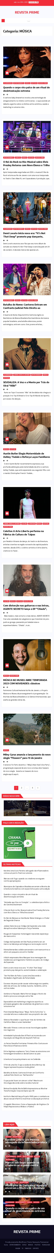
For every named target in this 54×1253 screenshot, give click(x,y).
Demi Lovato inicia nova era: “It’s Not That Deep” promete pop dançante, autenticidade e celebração (24, 236)
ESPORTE (36, 1248)
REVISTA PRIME (27, 12)
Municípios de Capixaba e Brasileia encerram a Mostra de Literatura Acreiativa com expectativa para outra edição (26, 1189)
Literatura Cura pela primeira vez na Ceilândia (22, 1059)
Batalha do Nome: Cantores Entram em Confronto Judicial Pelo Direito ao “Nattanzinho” (25, 308)
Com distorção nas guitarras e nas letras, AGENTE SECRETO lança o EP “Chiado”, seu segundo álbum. (26, 609)
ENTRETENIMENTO (19, 83)
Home (6, 1245)
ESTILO (19, 1156)
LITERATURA (32, 523)
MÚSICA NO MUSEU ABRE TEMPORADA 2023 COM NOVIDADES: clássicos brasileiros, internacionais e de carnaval (25, 683)
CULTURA (24, 523)
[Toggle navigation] (28, 20)
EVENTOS (17, 157)
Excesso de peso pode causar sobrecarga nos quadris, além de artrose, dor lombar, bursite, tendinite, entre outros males (26, 986)
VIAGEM (17, 1248)
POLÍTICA (37, 1245)
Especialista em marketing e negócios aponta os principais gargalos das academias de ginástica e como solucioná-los (26, 1004)
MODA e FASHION (27, 1156)
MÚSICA (27, 83)
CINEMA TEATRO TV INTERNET (22, 374)
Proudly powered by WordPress (16, 1242)
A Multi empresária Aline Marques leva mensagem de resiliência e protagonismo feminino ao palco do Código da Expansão (26, 960)
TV (22, 1248)
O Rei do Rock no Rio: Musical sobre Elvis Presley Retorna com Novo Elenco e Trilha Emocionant (26, 165)
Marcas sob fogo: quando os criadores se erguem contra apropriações (22, 1165)
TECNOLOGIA (46, 1245)
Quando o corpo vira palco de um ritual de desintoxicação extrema (25, 1209)
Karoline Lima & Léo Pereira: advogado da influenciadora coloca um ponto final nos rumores (26, 1142)
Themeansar (44, 1242)
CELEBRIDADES (8, 83)
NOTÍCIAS (34, 83)
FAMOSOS (28, 1248)
